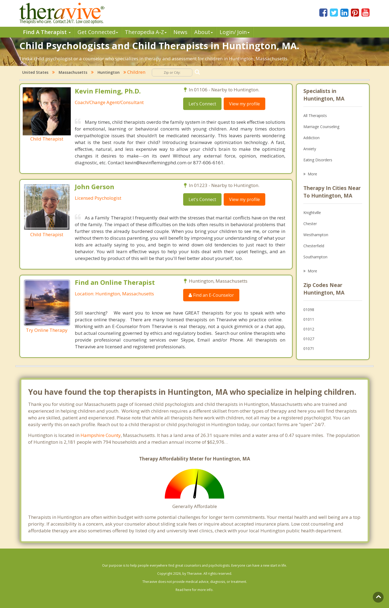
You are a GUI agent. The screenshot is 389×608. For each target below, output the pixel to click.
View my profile (244, 104)
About (203, 32)
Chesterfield (313, 245)
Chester (310, 223)
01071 (308, 348)
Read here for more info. (194, 589)
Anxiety (309, 148)
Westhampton (315, 234)
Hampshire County (101, 435)
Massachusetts (73, 72)
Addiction (311, 137)
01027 (308, 338)
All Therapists (315, 115)
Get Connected (98, 32)
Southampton (315, 256)
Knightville (312, 212)
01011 (308, 319)
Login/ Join (235, 32)
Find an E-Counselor (211, 295)
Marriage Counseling (321, 126)
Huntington (109, 72)
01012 (308, 329)
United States (35, 72)
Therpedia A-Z (146, 32)
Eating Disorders (317, 159)
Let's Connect (202, 104)
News (180, 32)
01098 (308, 309)
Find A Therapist (47, 32)
